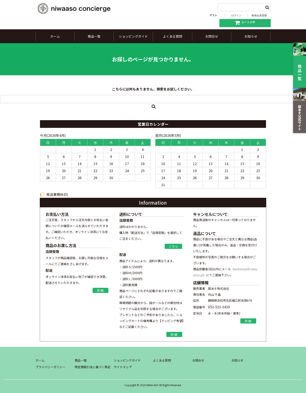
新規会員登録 (259, 15)
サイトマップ (123, 367)
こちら (173, 246)
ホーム (55, 36)
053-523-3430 (219, 306)
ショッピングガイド (133, 36)
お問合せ (211, 36)
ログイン (236, 15)
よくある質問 (172, 36)
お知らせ (250, 36)
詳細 (100, 290)
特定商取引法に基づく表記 (93, 367)
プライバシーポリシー (50, 367)
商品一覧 (94, 36)
